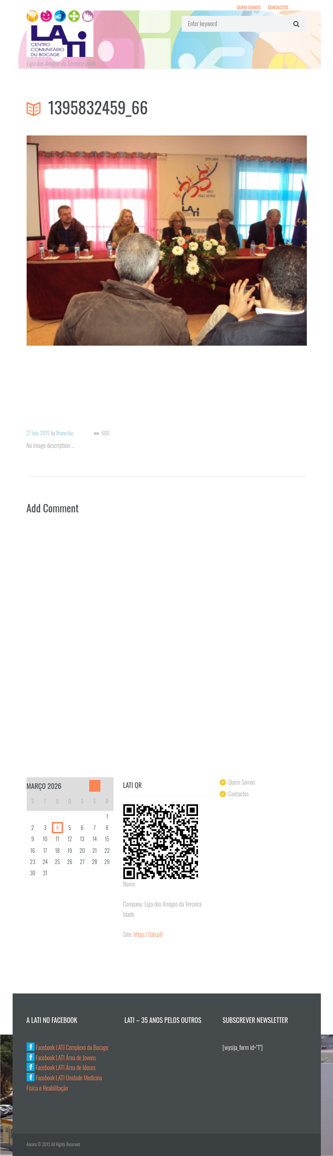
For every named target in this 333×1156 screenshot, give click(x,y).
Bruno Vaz (65, 433)
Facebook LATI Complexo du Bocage (68, 1047)
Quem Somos (249, 7)
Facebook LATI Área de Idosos (61, 1067)
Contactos (278, 7)
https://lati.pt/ (148, 934)
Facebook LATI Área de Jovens (62, 1057)
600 (106, 433)
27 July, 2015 (38, 433)
